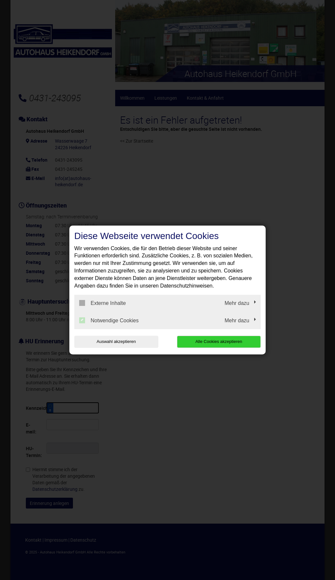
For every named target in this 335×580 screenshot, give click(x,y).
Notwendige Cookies (109, 320)
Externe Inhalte (102, 303)
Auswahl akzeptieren (116, 341)
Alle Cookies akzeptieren (218, 341)
